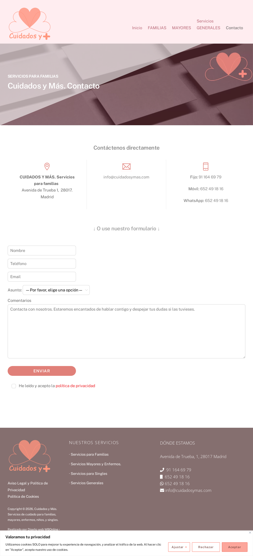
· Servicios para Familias (88, 454)
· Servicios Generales (86, 483)
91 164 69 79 (210, 177)
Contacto (234, 28)
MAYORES (181, 28)
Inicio (137, 28)
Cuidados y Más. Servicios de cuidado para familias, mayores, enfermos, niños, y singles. (33, 514)
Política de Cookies (23, 496)
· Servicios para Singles (88, 473)
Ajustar (178, 547)
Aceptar (234, 547)
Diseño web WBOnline (43, 529)
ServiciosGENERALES (208, 24)
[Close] (250, 533)
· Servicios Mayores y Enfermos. (95, 464)
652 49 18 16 (211, 188)
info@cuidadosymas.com (126, 177)
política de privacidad (75, 385)
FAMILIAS (157, 28)
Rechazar (205, 547)
